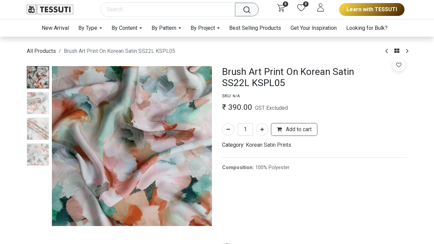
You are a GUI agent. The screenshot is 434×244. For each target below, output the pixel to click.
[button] (399, 65)
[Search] (249, 9)
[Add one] (262, 129)
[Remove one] (228, 129)
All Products (41, 51)
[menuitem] (58, 28)
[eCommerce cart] (281, 7)
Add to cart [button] (294, 129)
